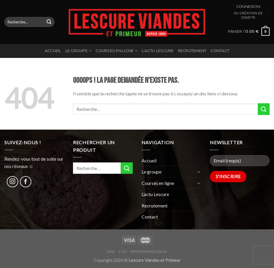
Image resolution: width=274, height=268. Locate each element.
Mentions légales (148, 251)
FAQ (111, 251)
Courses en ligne (117, 51)
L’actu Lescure (158, 51)
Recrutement (192, 51)
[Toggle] (199, 171)
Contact (219, 51)
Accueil (53, 51)
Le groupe (78, 51)
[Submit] (49, 22)
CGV (122, 251)
